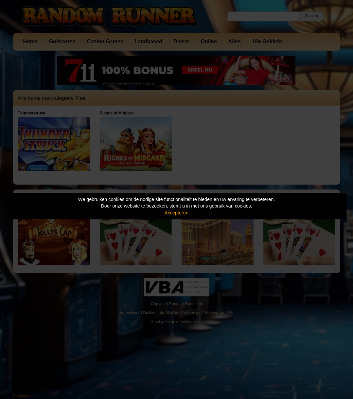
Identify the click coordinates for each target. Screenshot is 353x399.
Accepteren (176, 212)
